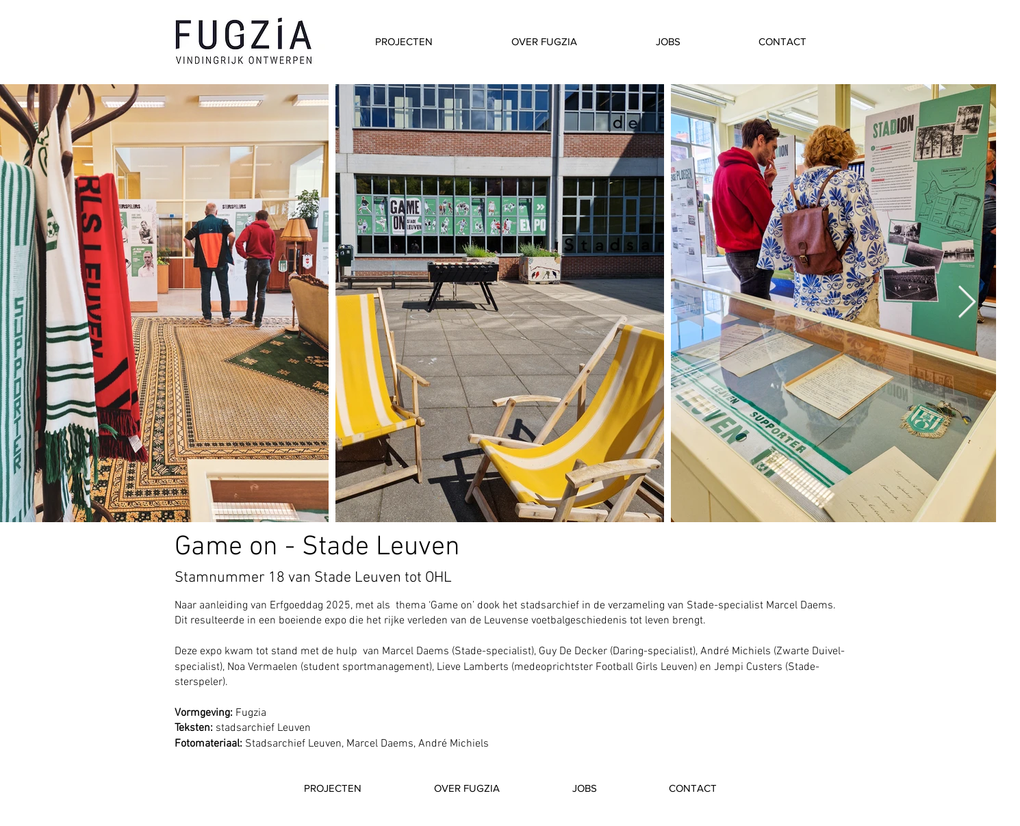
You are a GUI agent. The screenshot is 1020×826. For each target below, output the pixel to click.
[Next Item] (966, 303)
